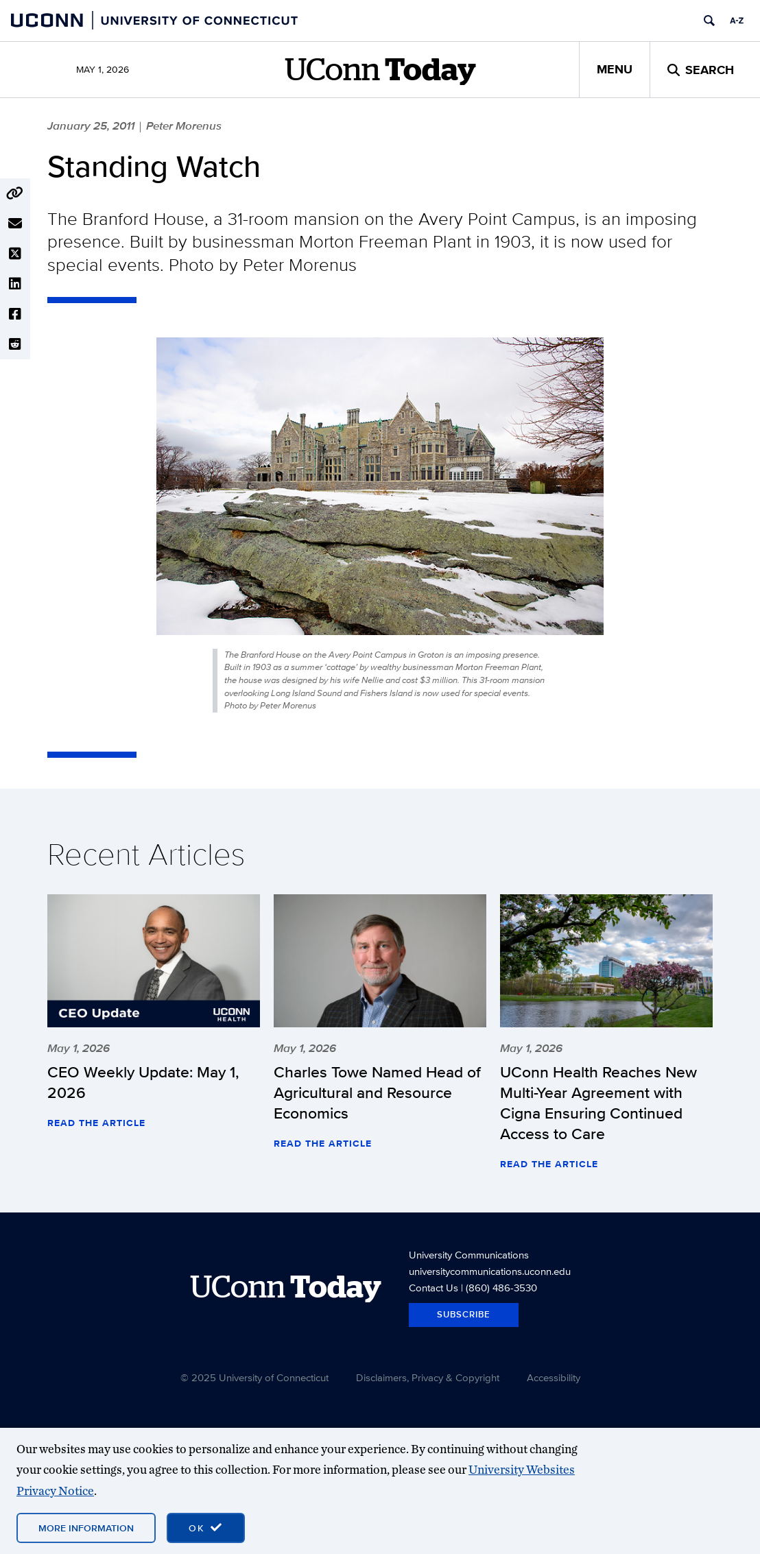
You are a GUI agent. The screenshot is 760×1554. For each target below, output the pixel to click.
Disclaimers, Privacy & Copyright (427, 1377)
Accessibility (553, 1377)
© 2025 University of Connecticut (254, 1377)
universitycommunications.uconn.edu (490, 1271)
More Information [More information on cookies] (86, 1528)
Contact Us (433, 1287)
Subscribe (463, 1314)
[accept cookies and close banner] (206, 1528)
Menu (614, 69)
